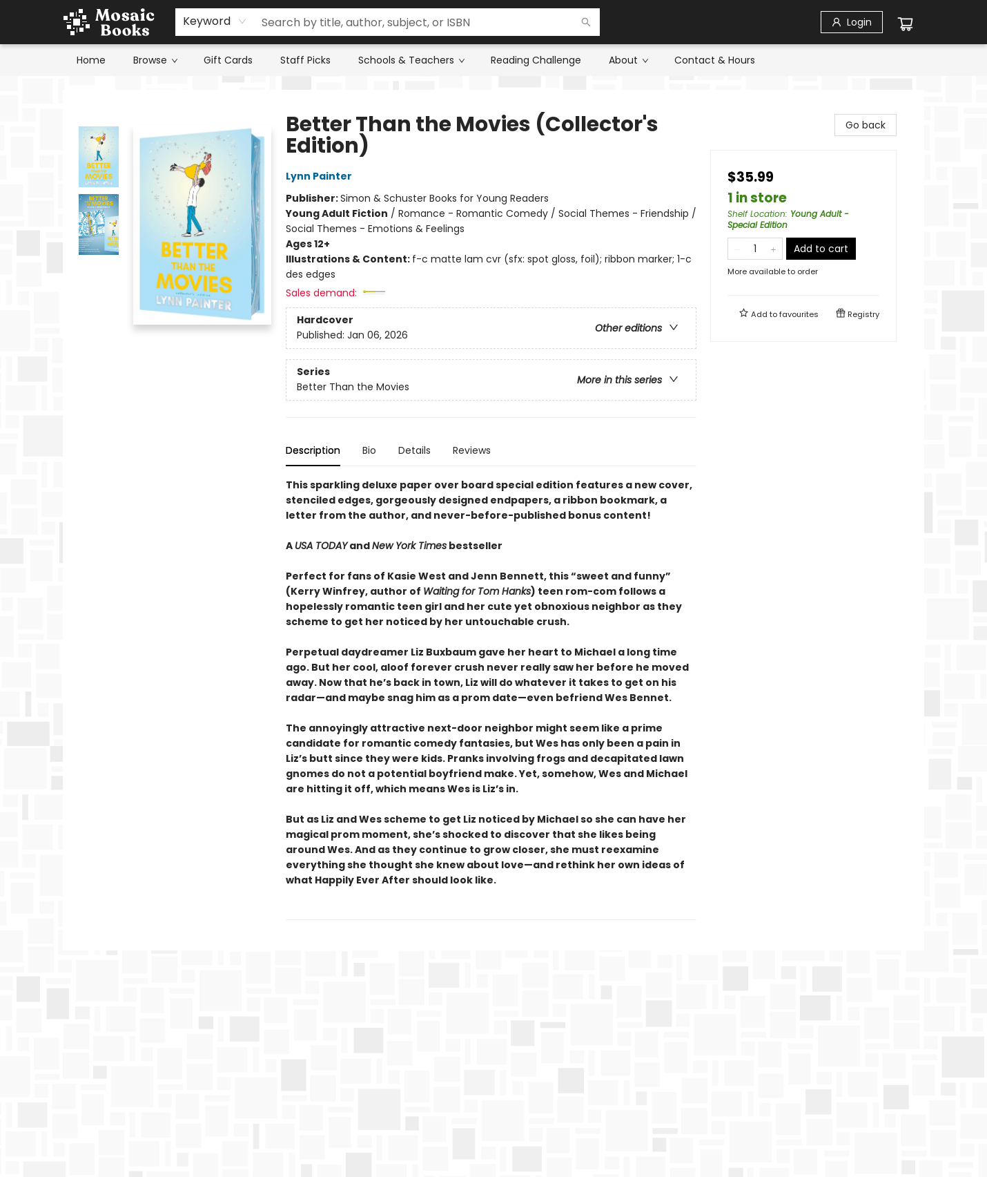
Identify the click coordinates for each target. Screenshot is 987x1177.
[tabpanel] (491, 698)
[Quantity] (755, 249)
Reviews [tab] (472, 450)
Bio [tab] (369, 450)
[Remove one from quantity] (736, 248)
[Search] (586, 22)
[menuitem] (91, 60)
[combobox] (215, 21)
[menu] (493, 60)
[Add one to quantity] (773, 248)
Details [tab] (414, 450)
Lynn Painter (321, 176)
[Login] (852, 22)
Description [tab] (313, 450)
